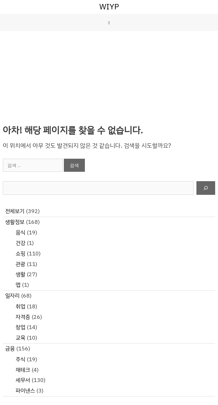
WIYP (109, 7)
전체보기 (14, 211)
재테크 (23, 370)
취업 (20, 306)
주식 (20, 359)
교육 (20, 338)
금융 (10, 348)
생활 (20, 274)
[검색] (205, 188)
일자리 (12, 296)
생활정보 (14, 222)
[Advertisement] (109, 73)
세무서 (23, 380)
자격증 (23, 317)
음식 (20, 232)
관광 (20, 264)
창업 (20, 327)
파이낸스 (25, 391)
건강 (20, 243)
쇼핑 (20, 253)
